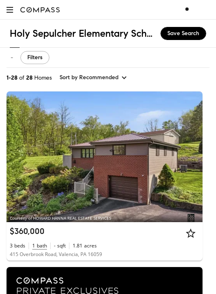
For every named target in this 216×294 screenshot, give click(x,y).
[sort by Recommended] (93, 77)
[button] (10, 9)
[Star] (190, 233)
